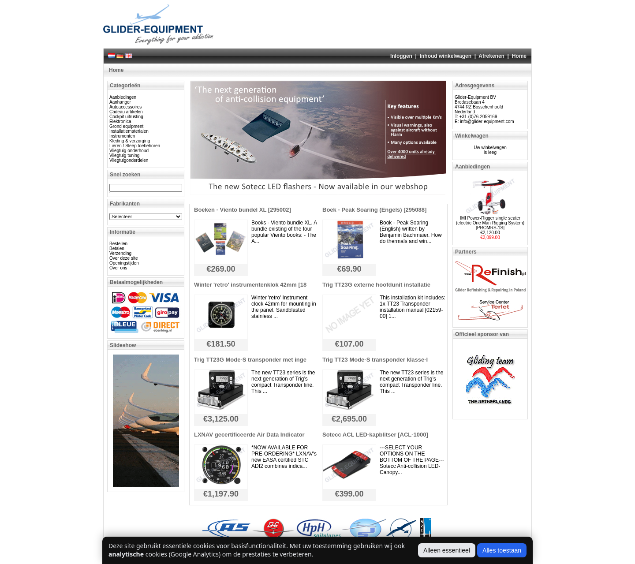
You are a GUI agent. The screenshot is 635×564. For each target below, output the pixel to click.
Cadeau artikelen (126, 111)
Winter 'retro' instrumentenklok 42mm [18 (250, 284)
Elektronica (120, 121)
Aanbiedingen (122, 97)
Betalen (116, 248)
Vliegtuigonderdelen (128, 160)
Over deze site (123, 258)
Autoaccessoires (125, 107)
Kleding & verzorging (129, 140)
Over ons (118, 267)
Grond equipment (126, 126)
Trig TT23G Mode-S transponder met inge (250, 359)
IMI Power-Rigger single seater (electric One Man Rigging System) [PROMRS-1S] (490, 223)
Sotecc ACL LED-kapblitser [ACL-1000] (375, 434)
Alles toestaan (501, 550)
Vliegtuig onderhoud (129, 150)
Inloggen (401, 56)
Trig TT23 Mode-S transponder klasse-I (375, 359)
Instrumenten (122, 136)
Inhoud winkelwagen (445, 56)
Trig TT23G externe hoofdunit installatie (376, 284)
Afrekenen (491, 56)
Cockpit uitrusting (126, 116)
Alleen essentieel (446, 550)
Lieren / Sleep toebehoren (134, 145)
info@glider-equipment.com (487, 121)
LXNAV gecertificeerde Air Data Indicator (249, 434)
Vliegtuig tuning (124, 155)
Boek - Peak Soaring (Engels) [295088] (374, 209)
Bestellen (118, 243)
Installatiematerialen (129, 131)
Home (519, 56)
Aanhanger (120, 102)
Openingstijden (124, 263)
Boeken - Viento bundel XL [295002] (242, 209)
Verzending (120, 253)
